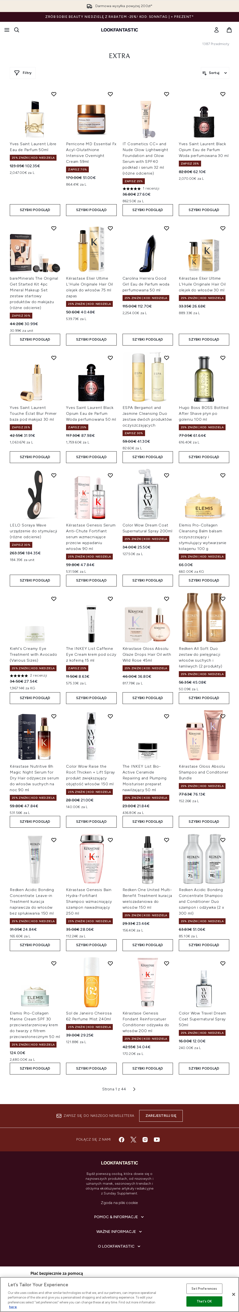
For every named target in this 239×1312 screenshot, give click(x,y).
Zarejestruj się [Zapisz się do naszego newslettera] (161, 1116)
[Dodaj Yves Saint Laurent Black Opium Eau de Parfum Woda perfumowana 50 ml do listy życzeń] (110, 358)
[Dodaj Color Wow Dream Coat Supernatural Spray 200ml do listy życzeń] (166, 475)
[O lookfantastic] (119, 1246)
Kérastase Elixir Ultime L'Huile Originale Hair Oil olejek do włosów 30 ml (202, 284)
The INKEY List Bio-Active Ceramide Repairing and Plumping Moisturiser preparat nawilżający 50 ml (145, 778)
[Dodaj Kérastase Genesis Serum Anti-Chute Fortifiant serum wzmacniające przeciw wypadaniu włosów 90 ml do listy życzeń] (110, 475)
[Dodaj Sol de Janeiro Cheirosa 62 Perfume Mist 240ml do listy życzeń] (110, 963)
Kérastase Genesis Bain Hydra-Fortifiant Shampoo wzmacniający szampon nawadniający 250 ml (89, 901)
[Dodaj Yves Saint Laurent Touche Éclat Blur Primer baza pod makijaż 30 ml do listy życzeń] (54, 358)
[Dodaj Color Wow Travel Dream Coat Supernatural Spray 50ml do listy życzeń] (223, 963)
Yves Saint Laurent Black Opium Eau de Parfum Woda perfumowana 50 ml (91, 413)
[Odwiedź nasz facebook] (121, 1139)
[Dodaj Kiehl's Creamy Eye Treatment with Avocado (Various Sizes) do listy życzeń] (54, 599)
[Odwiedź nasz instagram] (145, 1139)
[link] (216, 30)
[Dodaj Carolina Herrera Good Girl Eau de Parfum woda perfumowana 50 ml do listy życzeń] (166, 228)
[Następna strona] (134, 1089)
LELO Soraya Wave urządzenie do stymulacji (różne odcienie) (33, 531)
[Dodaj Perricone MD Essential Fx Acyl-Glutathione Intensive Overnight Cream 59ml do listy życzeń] (110, 94)
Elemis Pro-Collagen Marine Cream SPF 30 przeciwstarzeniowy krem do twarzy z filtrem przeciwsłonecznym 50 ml (35, 1025)
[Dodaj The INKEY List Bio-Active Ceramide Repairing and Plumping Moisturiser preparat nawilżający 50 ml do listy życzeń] (166, 716)
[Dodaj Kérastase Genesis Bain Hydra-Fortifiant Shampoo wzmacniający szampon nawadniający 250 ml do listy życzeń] (110, 840)
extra (119, 56)
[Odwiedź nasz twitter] (133, 1139)
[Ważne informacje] (119, 1231)
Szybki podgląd (35, 210)
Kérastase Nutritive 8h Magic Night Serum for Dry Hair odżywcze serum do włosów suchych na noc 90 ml (34, 778)
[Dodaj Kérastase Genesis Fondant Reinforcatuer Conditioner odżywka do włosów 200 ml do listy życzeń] (166, 963)
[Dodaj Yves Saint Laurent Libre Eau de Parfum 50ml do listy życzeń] (54, 94)
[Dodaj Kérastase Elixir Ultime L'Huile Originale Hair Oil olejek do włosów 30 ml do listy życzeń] (223, 228)
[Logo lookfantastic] (119, 30)
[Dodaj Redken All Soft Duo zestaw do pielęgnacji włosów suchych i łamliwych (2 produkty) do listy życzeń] (223, 599)
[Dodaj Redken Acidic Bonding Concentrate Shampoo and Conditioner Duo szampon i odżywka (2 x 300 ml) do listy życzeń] (223, 840)
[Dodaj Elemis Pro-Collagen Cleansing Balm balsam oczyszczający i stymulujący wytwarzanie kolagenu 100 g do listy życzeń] (223, 475)
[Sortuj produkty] (215, 73)
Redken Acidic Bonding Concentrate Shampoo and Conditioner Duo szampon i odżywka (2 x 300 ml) (201, 901)
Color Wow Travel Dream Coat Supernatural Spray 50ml (202, 1019)
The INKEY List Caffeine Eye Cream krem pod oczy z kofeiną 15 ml (91, 654)
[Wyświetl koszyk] (229, 30)
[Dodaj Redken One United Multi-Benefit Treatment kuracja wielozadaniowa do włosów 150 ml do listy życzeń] (166, 840)
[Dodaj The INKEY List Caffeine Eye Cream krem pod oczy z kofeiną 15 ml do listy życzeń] (110, 599)
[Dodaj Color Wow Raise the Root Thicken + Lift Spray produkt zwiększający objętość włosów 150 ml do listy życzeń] (110, 716)
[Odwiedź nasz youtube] (157, 1139)
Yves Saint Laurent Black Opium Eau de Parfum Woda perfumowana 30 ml (204, 150)
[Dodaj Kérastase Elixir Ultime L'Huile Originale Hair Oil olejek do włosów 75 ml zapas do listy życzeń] (110, 228)
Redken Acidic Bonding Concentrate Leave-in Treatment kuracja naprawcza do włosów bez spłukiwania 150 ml (32, 901)
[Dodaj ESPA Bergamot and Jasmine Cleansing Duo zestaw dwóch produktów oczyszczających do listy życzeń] (166, 358)
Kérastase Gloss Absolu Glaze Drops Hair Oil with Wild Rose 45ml (147, 654)
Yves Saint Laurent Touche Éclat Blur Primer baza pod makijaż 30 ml (33, 413)
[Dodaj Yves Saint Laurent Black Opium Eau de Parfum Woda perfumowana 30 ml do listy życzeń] (223, 94)
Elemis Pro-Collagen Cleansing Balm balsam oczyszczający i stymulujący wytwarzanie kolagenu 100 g (203, 537)
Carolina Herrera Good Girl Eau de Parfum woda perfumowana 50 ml (146, 284)
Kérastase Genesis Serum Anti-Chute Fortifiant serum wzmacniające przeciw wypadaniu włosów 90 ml (90, 537)
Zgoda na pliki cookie (119, 1202)
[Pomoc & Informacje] (119, 1217)
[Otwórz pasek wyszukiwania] (17, 30)
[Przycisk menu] (7, 30)
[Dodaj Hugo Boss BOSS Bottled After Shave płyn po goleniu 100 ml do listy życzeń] (223, 358)
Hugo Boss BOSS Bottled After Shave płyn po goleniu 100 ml (203, 413)
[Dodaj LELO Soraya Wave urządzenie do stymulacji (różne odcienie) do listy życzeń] (54, 475)
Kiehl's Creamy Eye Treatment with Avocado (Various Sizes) (33, 654)
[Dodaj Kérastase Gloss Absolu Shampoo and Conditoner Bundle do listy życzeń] (223, 716)
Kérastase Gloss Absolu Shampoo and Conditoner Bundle (203, 772)
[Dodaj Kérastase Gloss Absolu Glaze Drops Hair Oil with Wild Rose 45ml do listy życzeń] (166, 599)
